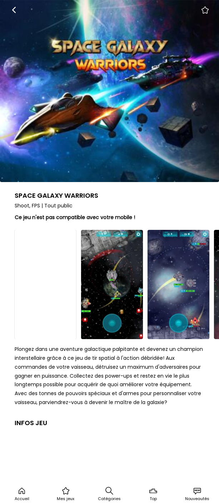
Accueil (22, 494)
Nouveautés (197, 494)
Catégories (109, 494)
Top (153, 494)
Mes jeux (65, 494)
